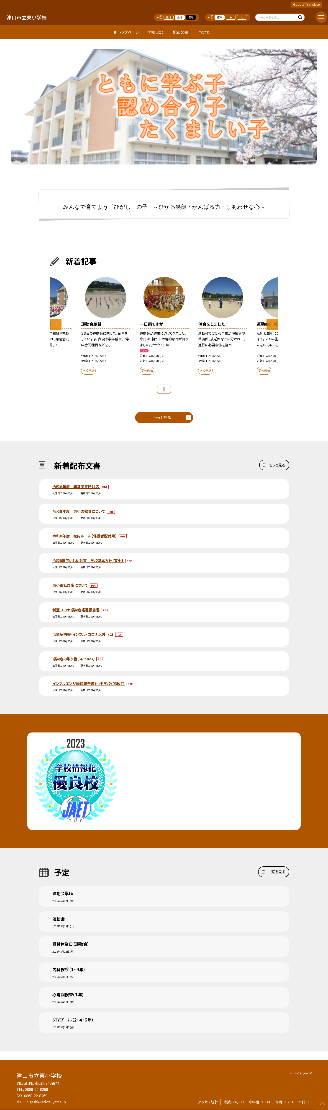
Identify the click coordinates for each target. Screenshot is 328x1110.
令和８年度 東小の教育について (79, 511)
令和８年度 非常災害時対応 (76, 486)
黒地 (190, 17)
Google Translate (306, 4)
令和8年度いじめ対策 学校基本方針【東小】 (88, 560)
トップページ (128, 32)
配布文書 (180, 32)
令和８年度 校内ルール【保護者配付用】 (85, 536)
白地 (179, 17)
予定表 (204, 32)
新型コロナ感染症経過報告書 (76, 609)
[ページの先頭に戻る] (322, 1104)
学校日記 (155, 32)
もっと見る (162, 417)
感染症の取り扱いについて (73, 659)
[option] (164, 106)
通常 (168, 17)
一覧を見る (276, 871)
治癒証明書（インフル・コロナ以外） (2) (83, 634)
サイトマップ (302, 1073)
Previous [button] (56, 324)
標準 (219, 17)
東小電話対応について (70, 585)
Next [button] (272, 324)
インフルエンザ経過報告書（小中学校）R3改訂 (88, 683)
